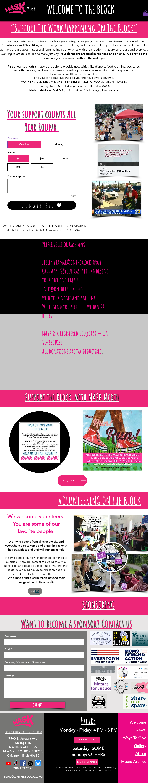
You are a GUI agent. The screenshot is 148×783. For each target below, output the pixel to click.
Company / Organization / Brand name (25, 662)
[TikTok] (16, 763)
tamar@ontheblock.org (77, 262)
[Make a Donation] (87, 762)
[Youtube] (8, 763)
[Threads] (31, 763)
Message (9, 675)
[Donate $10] (41, 205)
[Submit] (37, 705)
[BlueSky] (38, 763)
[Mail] (35, 591)
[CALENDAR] (87, 740)
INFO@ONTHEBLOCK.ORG (23, 776)
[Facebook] (23, 763)
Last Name (10, 636)
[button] (145, 13)
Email (7, 649)
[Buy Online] (72, 480)
